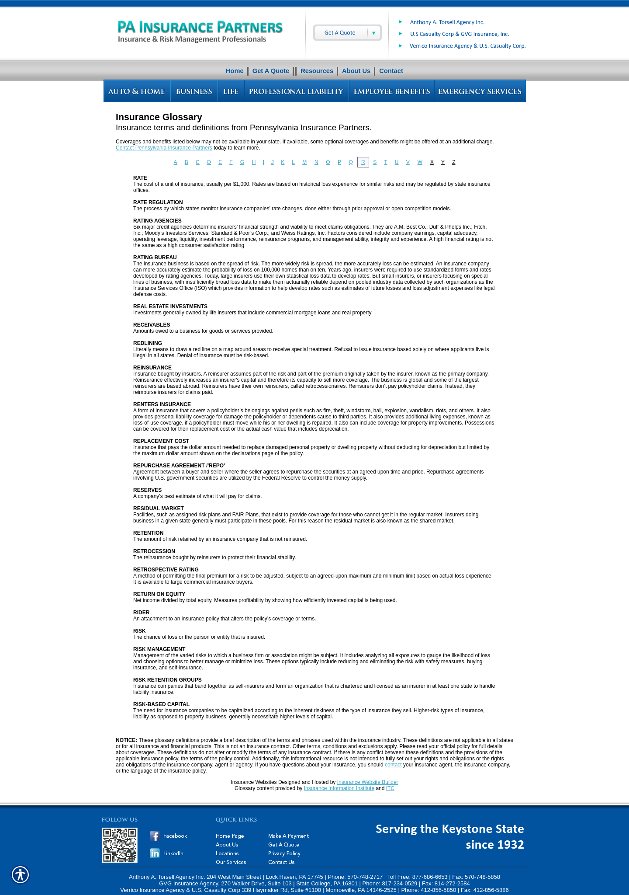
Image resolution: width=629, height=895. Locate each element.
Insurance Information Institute (339, 788)
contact (393, 765)
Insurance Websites (253, 782)
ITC (390, 788)
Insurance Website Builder (367, 782)
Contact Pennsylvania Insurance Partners (164, 148)
